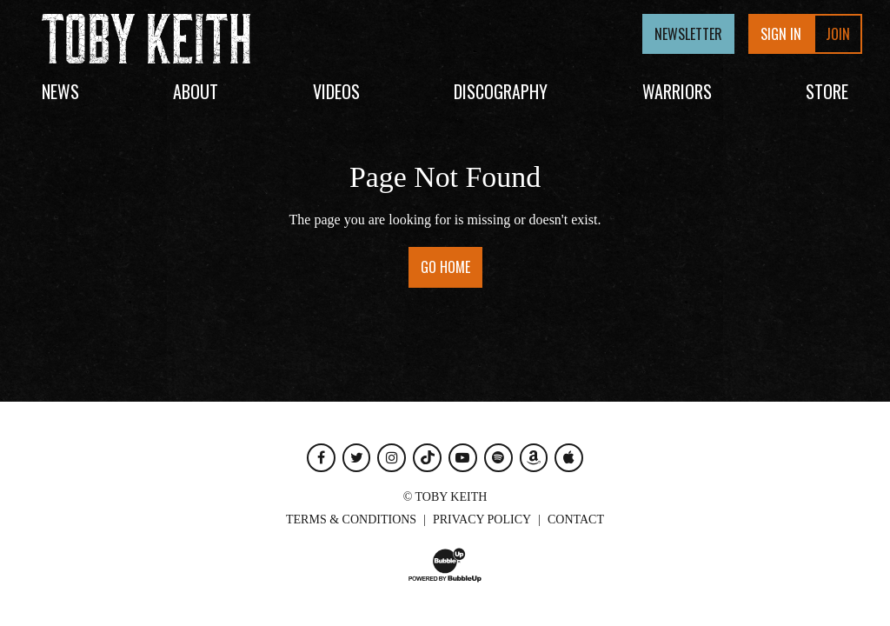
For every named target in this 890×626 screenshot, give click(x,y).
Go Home (445, 266)
